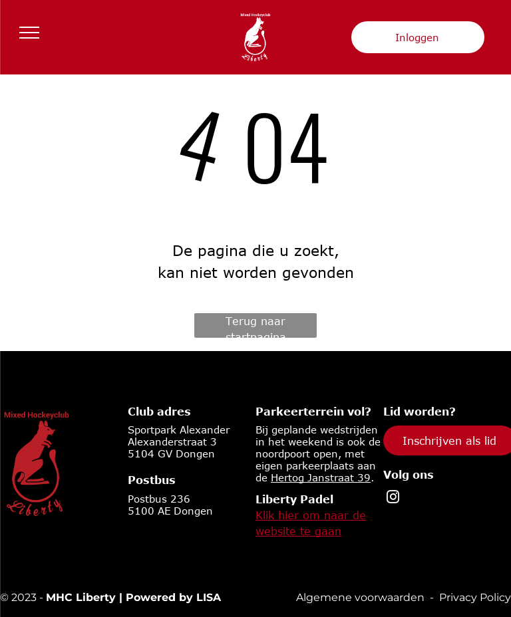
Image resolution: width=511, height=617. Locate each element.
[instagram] (393, 498)
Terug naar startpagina (256, 326)
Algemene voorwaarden (360, 597)
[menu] (29, 32)
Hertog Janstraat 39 (321, 477)
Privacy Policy (475, 597)
